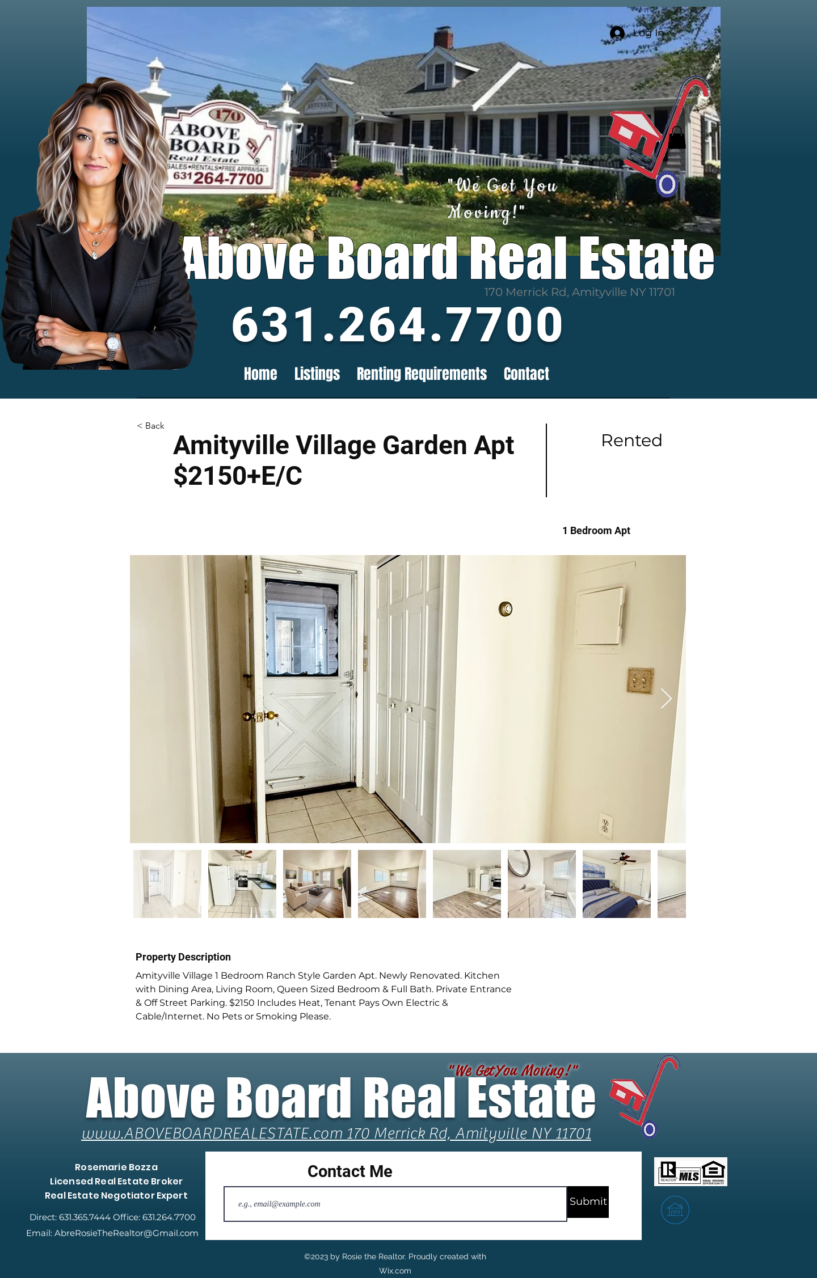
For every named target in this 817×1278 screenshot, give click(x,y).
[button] (677, 137)
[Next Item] (666, 699)
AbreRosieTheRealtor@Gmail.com (126, 1233)
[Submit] (588, 1202)
